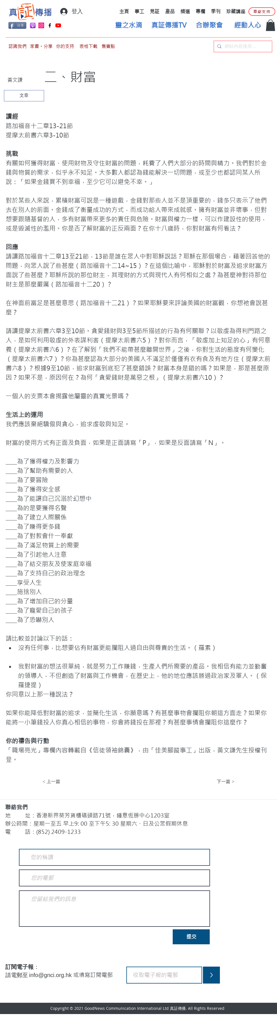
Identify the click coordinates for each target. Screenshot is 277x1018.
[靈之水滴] (129, 25)
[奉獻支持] (261, 11)
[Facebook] (50, 25)
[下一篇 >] (220, 781)
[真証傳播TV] (169, 25)
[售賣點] (108, 46)
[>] (211, 975)
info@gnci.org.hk (51, 975)
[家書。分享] (41, 46)
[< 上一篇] (61, 781)
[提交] (191, 936)
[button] (270, 25)
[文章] (24, 95)
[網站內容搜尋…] (242, 46)
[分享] (17, 25)
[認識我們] (17, 46)
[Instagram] (41, 25)
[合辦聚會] (209, 25)
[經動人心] (247, 25)
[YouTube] (58, 25)
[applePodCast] (33, 25)
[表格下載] (88, 46)
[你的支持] (65, 46)
